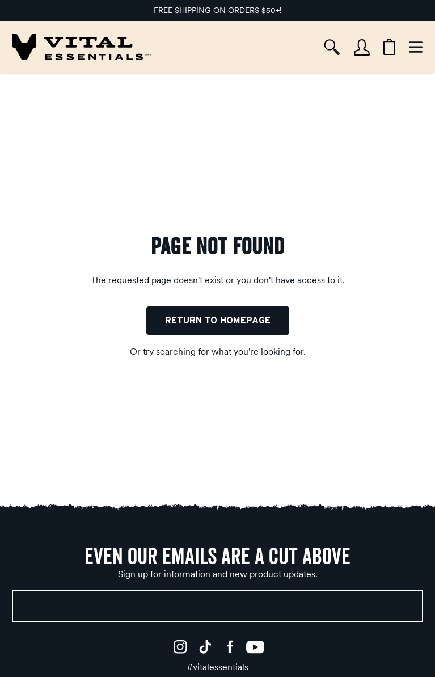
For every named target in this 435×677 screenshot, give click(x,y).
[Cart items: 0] (389, 47)
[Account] (362, 47)
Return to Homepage (218, 320)
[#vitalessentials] (217, 667)
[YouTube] (255, 647)
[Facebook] (230, 647)
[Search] (332, 47)
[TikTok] (205, 647)
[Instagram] (180, 647)
